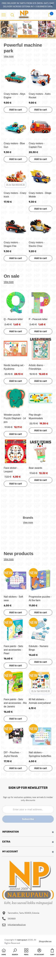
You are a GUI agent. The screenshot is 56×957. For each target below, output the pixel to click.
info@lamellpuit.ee (17, 924)
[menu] (3, 15)
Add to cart (15, 109)
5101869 (12, 918)
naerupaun (22, 939)
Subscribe (28, 819)
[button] (15, 952)
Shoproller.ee (45, 941)
